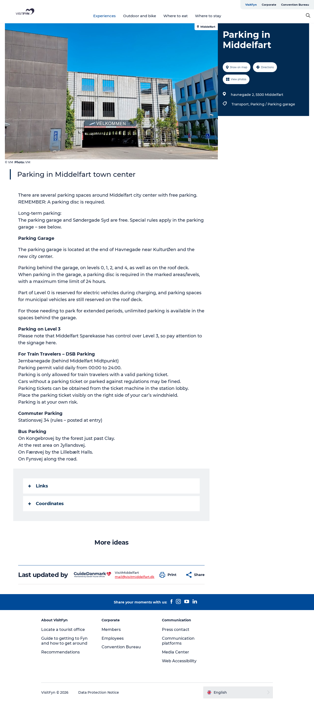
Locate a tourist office (63, 629)
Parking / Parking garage (272, 104)
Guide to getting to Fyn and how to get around (64, 641)
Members (111, 629)
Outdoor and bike (139, 15)
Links (38, 486)
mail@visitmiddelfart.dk (134, 577)
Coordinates (46, 503)
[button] (169, 575)
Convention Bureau (295, 4)
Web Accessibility (179, 661)
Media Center (175, 652)
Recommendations (60, 652)
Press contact (175, 629)
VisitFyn (251, 4)
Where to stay (208, 15)
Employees (113, 638)
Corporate (269, 4)
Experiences (104, 15)
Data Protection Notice (98, 692)
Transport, (241, 104)
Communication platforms (178, 641)
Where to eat (175, 15)
